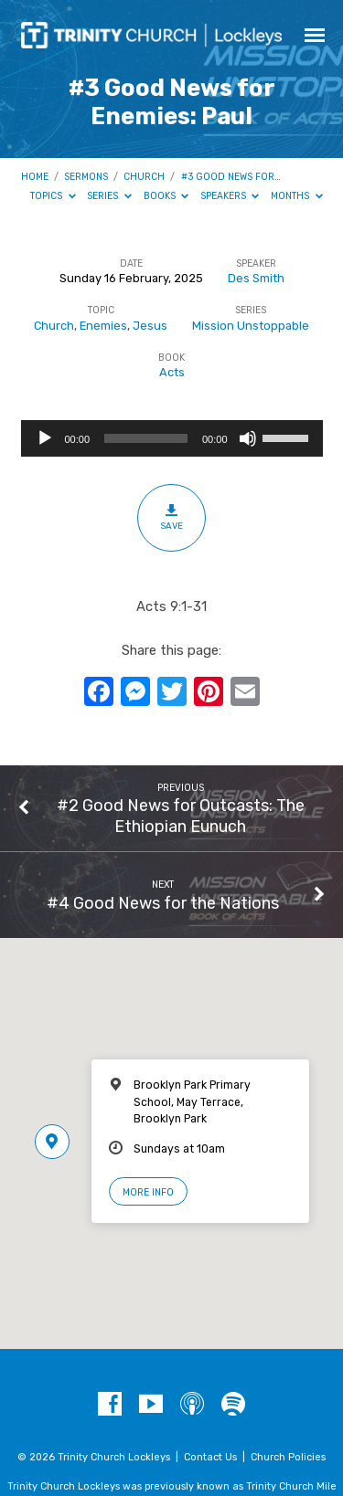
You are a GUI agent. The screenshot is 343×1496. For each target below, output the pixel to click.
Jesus (150, 325)
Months (297, 196)
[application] (172, 438)
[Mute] (248, 438)
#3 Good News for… (231, 177)
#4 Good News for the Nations (163, 902)
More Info (148, 1192)
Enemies (103, 325)
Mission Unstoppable (250, 325)
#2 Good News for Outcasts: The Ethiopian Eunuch (181, 815)
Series (109, 196)
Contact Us (210, 1457)
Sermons (86, 177)
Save (171, 517)
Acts (172, 372)
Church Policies (288, 1457)
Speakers (230, 196)
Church (144, 177)
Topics (53, 196)
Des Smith (256, 278)
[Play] (45, 438)
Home (34, 177)
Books (166, 196)
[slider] (146, 438)
